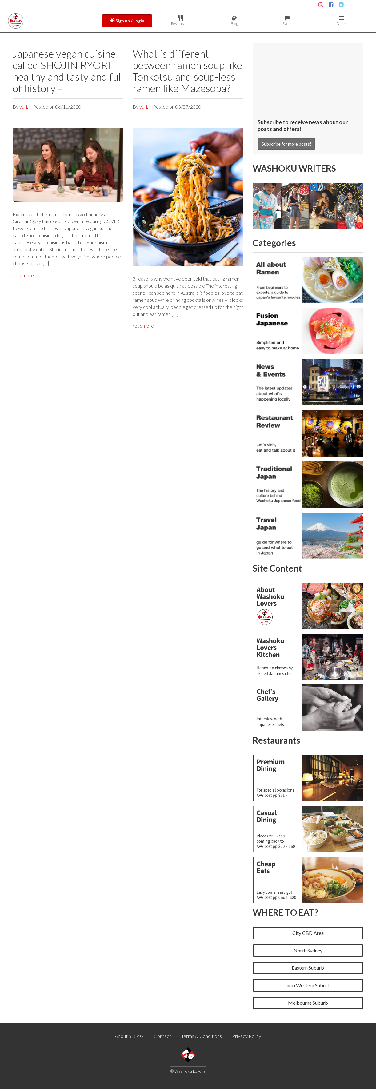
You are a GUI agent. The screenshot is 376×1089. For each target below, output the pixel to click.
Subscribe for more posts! (286, 144)
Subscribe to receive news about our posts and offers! (303, 125)
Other (341, 20)
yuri (23, 107)
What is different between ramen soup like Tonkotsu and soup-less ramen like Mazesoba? (187, 70)
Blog (234, 20)
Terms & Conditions (201, 1036)
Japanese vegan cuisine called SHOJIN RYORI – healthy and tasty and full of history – (68, 70)
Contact (162, 1036)
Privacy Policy (246, 1036)
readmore (23, 275)
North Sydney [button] (308, 951)
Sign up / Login (127, 20)
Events (287, 20)
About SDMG (129, 1036)
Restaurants (180, 20)
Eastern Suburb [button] (308, 968)
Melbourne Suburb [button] (308, 1003)
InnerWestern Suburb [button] (307, 985)
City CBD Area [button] (308, 933)
